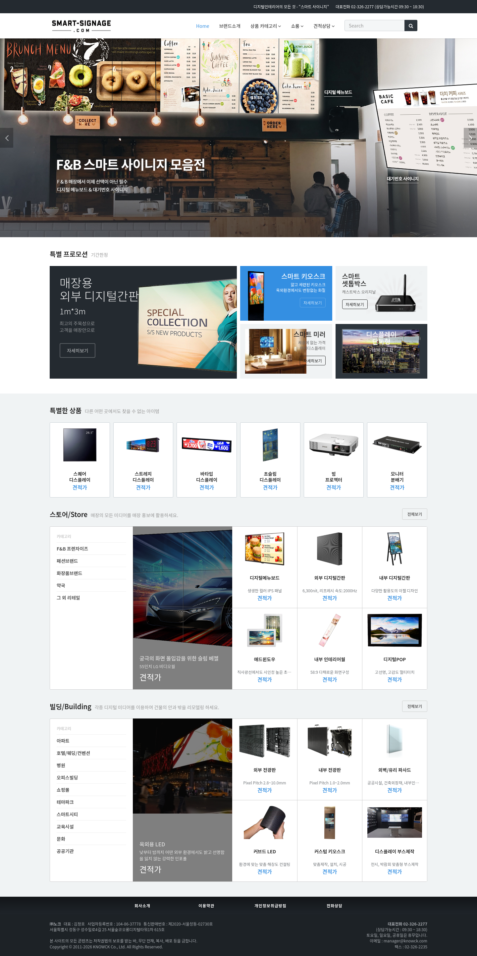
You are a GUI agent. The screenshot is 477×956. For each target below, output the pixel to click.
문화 (61, 838)
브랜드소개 (229, 26)
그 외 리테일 (68, 597)
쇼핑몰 (63, 789)
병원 (61, 765)
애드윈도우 (264, 659)
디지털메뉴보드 (265, 577)
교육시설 (65, 826)
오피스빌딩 (67, 777)
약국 (61, 585)
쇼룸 (297, 26)
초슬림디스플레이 (270, 476)
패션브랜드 (67, 561)
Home (202, 26)
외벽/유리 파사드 (394, 770)
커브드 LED (264, 851)
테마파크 (65, 802)
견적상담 (324, 26)
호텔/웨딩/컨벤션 (73, 753)
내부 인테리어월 (329, 659)
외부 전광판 (264, 770)
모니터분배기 (397, 476)
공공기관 (65, 851)
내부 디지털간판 (394, 577)
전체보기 (414, 514)
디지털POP (395, 659)
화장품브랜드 (69, 573)
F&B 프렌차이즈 (72, 548)
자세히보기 (77, 350)
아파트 (63, 740)
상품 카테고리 (265, 26)
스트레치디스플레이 (143, 476)
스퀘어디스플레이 (79, 476)
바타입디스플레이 (206, 476)
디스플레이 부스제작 (394, 851)
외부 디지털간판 (329, 577)
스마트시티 (67, 814)
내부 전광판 (330, 770)
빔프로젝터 (334, 476)
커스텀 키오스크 (329, 851)
